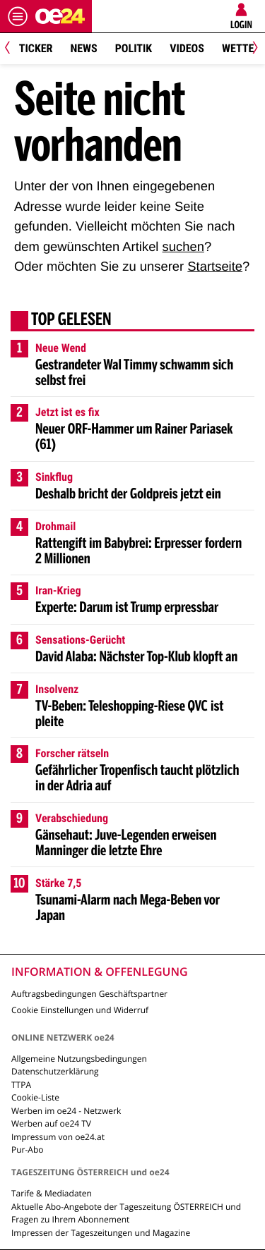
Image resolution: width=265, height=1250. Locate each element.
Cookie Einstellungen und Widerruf (79, 1010)
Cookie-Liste (35, 1097)
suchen (183, 246)
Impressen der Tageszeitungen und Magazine (100, 1233)
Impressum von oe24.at (58, 1137)
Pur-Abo (27, 1150)
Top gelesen (71, 320)
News (83, 48)
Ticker (36, 48)
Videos (187, 48)
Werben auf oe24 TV (51, 1123)
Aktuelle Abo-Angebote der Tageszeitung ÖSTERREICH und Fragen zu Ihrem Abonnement (126, 1213)
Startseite (214, 266)
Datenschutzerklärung (55, 1071)
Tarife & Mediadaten (51, 1193)
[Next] (252, 49)
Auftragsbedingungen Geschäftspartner (89, 994)
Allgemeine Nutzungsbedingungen (79, 1059)
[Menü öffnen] (17, 16)
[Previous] (12, 49)
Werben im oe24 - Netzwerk (66, 1111)
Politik (133, 48)
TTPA (21, 1085)
